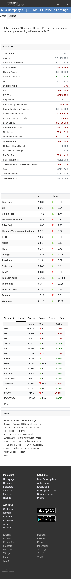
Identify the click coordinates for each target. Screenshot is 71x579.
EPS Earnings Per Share (15, 104)
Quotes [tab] (12, 16)
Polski (40, 542)
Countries (8, 483)
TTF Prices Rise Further (14, 431)
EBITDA (7, 95)
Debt (5, 81)
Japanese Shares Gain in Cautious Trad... (23, 427)
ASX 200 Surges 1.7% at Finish (18, 434)
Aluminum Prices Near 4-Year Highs (20, 420)
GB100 (7, 348)
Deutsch (41, 535)
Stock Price (8, 53)
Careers (7, 513)
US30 (7, 333)
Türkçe (6, 553)
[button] (66, 4)
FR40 (7, 358)
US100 (7, 338)
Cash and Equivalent (13, 62)
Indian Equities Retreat (14, 452)
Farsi (5, 557)
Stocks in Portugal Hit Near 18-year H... (22, 424)
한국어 (40, 557)
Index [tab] (21, 318)
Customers (8, 509)
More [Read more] (6, 404)
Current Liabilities (11, 76)
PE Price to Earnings (13, 150)
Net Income (8, 132)
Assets (6, 58)
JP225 (7, 343)
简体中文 (41, 549)
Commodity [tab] (10, 318)
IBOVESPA (10, 398)
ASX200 (8, 373)
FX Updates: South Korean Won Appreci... (23, 445)
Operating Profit (10, 141)
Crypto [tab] (52, 318)
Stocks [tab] (31, 318)
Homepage (8, 479)
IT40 (6, 363)
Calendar (7, 490)
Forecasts (8, 494)
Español (7, 538)
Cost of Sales (9, 67)
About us (7, 524)
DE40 (7, 353)
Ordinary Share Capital (14, 146)
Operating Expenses (12, 136)
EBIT (5, 90)
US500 (7, 328)
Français (7, 546)
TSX (6, 388)
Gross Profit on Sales (13, 113)
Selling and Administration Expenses (20, 164)
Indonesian (42, 546)
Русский (7, 549)
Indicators (8, 487)
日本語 (40, 553)
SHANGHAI (10, 378)
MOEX (7, 393)
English (7, 535)
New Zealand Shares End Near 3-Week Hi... (24, 441)
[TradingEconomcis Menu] (4, 4)
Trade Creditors (10, 173)
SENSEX (8, 383)
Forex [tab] (42, 318)
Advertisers (9, 520)
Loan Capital (9, 123)
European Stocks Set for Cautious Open (22, 438)
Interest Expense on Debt (15, 118)
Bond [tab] (62, 318)
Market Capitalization (13, 127)
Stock (6, 169)
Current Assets (10, 72)
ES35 (7, 368)
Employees (8, 99)
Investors (7, 516)
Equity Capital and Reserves (16, 109)
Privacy (7, 528)
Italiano (41, 538)
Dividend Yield (10, 86)
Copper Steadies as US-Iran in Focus (21, 448)
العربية (6, 561)
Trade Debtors (10, 178)
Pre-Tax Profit (9, 155)
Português (8, 542)
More (5, 455)
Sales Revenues (11, 160)
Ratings (7, 498)
